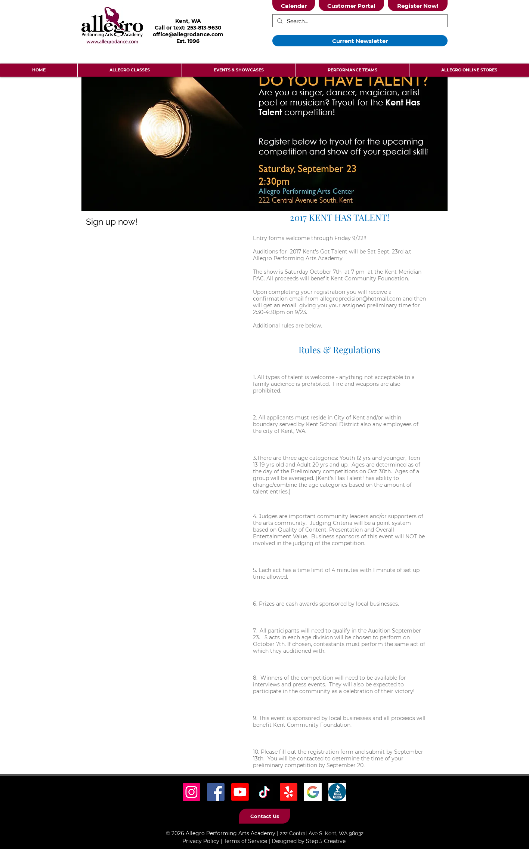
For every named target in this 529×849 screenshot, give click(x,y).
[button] (129, 70)
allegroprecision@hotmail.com (360, 298)
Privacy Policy (200, 841)
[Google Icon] (313, 792)
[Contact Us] (264, 816)
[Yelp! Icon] (288, 792)
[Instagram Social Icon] (191, 792)
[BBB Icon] (337, 792)
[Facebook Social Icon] (216, 792)
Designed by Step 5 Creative (309, 841)
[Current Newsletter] (360, 40)
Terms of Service (245, 841)
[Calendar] (293, 5)
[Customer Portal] (351, 5)
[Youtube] (240, 792)
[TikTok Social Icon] (264, 792)
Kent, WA (188, 21)
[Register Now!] (418, 5)
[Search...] (359, 21)
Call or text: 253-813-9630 (188, 27)
